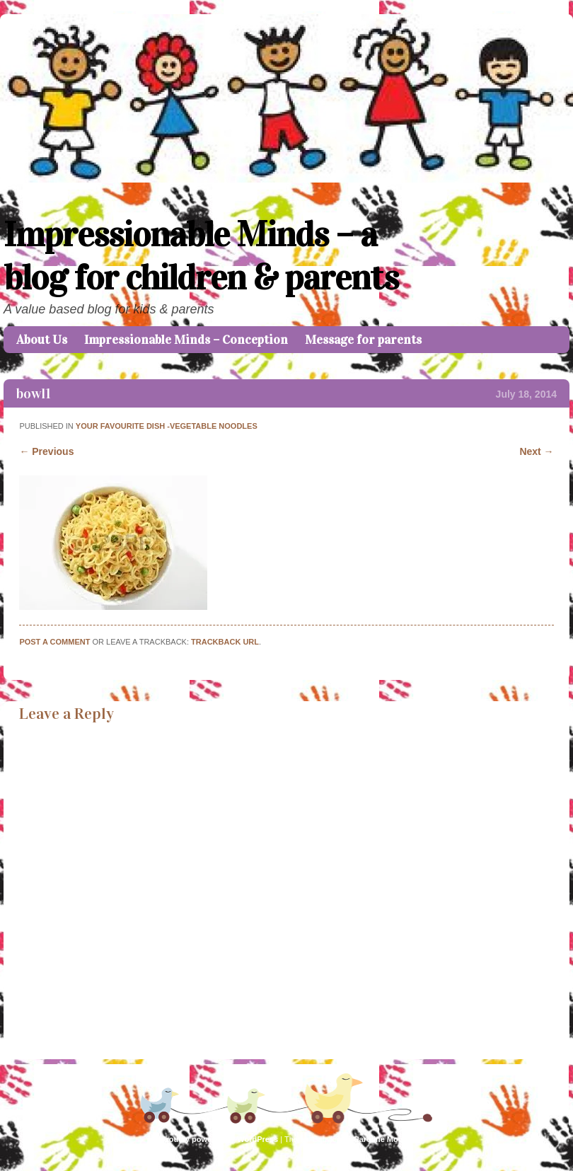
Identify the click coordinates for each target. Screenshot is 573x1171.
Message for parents (363, 339)
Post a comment (54, 642)
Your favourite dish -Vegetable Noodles (166, 426)
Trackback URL (225, 642)
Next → (536, 451)
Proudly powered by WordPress (219, 1139)
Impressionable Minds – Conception (186, 339)
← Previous (46, 451)
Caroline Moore (382, 1139)
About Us (41, 339)
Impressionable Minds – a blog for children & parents (201, 256)
